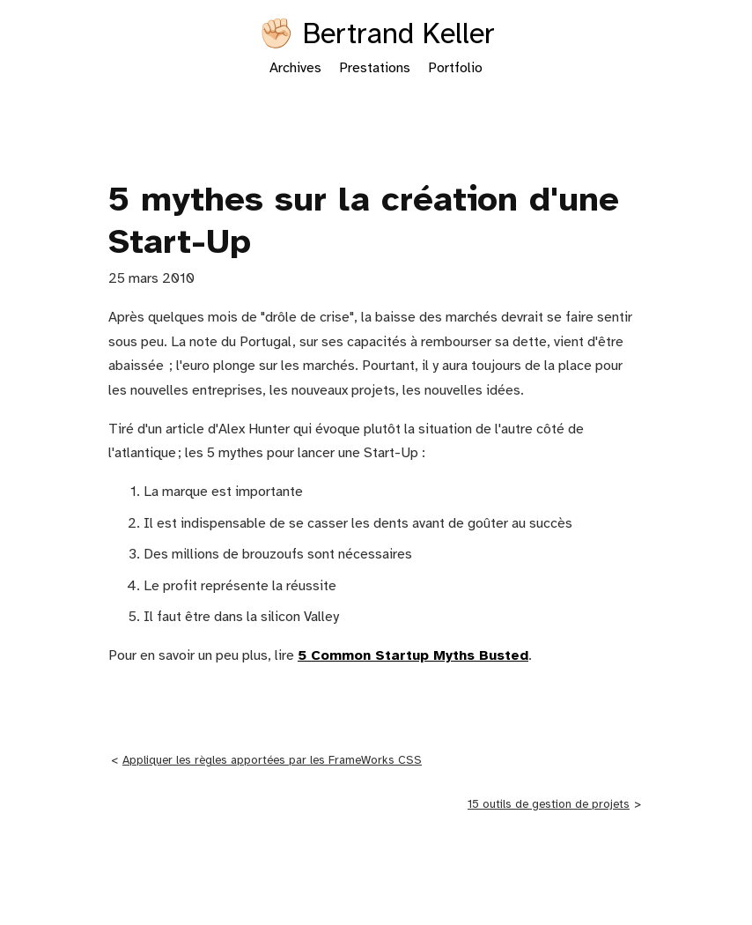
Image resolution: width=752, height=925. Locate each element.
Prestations (374, 68)
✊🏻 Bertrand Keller (376, 35)
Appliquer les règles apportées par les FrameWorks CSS (272, 760)
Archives (295, 68)
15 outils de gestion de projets (549, 804)
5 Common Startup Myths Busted (413, 655)
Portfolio (455, 68)
